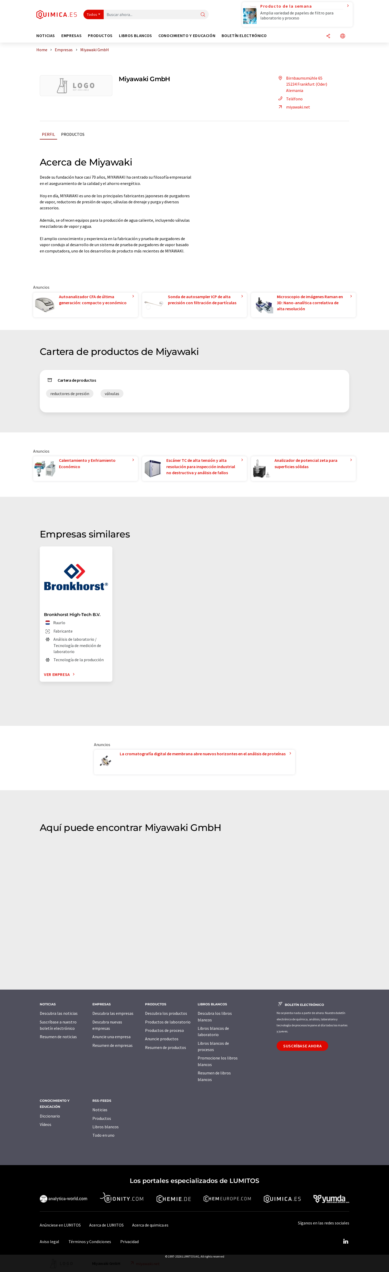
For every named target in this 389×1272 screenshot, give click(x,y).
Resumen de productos (165, 1047)
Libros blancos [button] (135, 35)
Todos (92, 14)
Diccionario (50, 1116)
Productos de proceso (164, 1030)
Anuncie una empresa (111, 1036)
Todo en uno (103, 1135)
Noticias (99, 1109)
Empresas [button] (71, 35)
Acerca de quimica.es (150, 1225)
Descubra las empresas (112, 1013)
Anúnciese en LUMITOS (60, 1225)
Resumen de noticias (58, 1036)
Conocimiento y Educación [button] (186, 35)
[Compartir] (328, 36)
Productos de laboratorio (168, 1022)
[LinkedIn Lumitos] (345, 1241)
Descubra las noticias (59, 1013)
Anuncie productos (161, 1038)
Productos (72, 134)
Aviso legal (49, 1241)
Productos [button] (100, 35)
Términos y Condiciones (89, 1241)
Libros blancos (105, 1126)
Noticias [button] (45, 35)
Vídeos (45, 1124)
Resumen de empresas (112, 1045)
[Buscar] (203, 15)
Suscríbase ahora (302, 1045)
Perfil (48, 134)
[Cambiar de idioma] (342, 36)
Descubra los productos (166, 1013)
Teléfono (290, 98)
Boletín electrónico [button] (244, 35)
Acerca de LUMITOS (106, 1225)
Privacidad (129, 1241)
